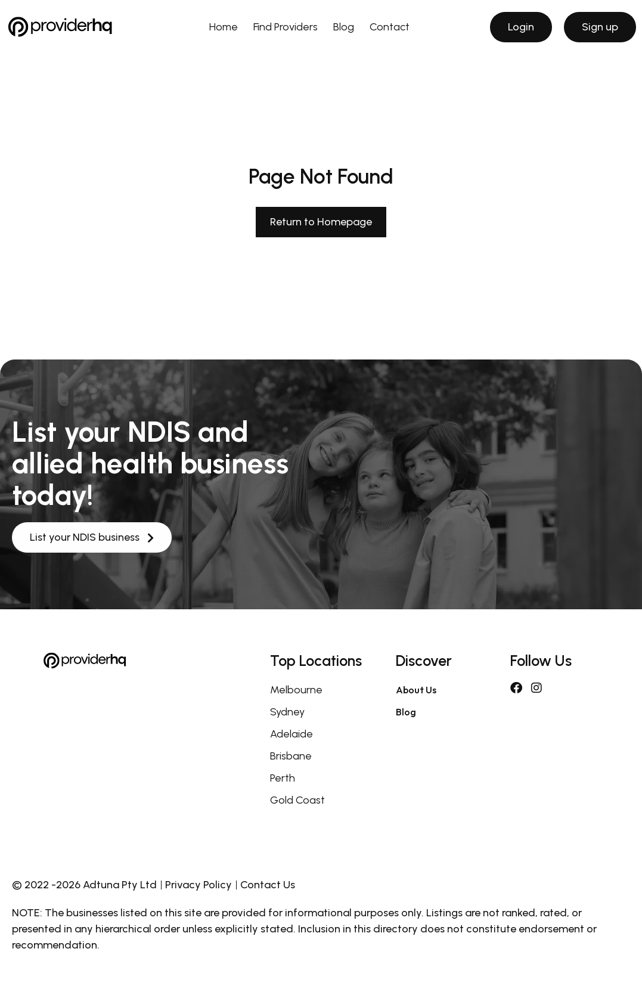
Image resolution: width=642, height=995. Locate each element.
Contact (390, 26)
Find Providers (285, 26)
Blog (343, 26)
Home (223, 26)
